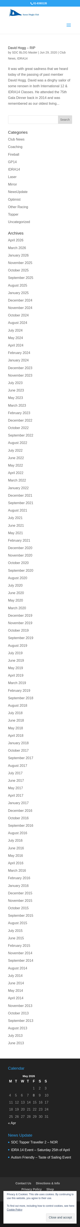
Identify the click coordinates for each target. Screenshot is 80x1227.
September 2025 (20, 278)
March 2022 (17, 480)
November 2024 (20, 308)
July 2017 (15, 773)
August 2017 (17, 765)
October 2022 (18, 428)
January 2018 (18, 743)
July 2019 (15, 653)
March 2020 (17, 608)
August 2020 (17, 578)
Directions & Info (48, 1183)
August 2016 (17, 833)
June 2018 (16, 720)
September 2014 (20, 960)
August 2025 (17, 285)
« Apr (12, 1123)
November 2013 (20, 1006)
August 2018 (17, 705)
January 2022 (18, 488)
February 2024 (19, 353)
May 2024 (15, 338)
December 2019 (20, 615)
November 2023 (20, 375)
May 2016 (15, 855)
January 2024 (18, 360)
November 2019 (20, 623)
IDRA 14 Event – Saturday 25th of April (40, 1150)
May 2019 (15, 668)
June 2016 (16, 848)
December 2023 (20, 368)
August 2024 (17, 323)
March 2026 (17, 248)
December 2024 (20, 300)
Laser (12, 177)
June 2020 (16, 593)
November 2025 (20, 263)
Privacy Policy (32, 1189)
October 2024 (18, 315)
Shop (50, 1189)
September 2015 (20, 915)
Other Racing (18, 207)
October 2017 (18, 750)
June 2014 (16, 983)
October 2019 (18, 630)
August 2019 (17, 645)
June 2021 (16, 525)
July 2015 (15, 931)
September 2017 (20, 758)
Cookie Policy (14, 1209)
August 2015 (17, 923)
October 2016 (18, 818)
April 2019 (15, 675)
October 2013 (18, 1013)
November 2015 (20, 900)
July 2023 (15, 383)
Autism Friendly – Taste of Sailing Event (41, 1157)
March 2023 (17, 405)
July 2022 (15, 450)
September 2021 (20, 503)
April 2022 (15, 473)
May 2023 (15, 398)
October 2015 (18, 908)
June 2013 (16, 1043)
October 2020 (18, 563)
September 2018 (20, 698)
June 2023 (16, 390)
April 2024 (15, 345)
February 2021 (19, 540)
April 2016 (15, 863)
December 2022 (20, 420)
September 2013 (20, 1020)
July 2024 (15, 330)
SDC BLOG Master (24, 52)
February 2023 (19, 413)
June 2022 (16, 458)
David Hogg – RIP (21, 48)
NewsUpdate (18, 192)
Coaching (15, 147)
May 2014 (15, 990)
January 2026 (18, 255)
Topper (13, 214)
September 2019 (20, 638)
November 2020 (20, 555)
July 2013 (15, 1035)
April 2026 (15, 240)
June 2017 (16, 780)
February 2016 (19, 878)
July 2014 (15, 976)
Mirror (12, 184)
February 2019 (19, 690)
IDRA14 (22, 58)
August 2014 (17, 968)
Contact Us (23, 1183)
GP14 (12, 162)
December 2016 (20, 810)
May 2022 (15, 465)
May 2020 (15, 600)
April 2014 (15, 998)
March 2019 (17, 683)
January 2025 (18, 293)
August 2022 (17, 443)
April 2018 (15, 735)
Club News (16, 139)
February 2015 (19, 945)
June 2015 (16, 938)
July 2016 (15, 840)
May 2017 (15, 788)
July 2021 (15, 518)
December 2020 (20, 548)
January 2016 (18, 886)
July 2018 (15, 713)
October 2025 (18, 270)
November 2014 (20, 953)
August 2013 (17, 1028)
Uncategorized (19, 222)
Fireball (13, 154)
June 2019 (16, 660)
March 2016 (17, 870)
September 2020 (20, 570)
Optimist (14, 199)
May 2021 (15, 533)
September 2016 (20, 825)
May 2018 (15, 728)
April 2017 (15, 795)
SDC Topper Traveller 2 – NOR (34, 1142)
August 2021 (17, 510)
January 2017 (18, 803)
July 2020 (15, 585)
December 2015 (20, 893)
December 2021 (20, 495)
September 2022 (20, 435)
